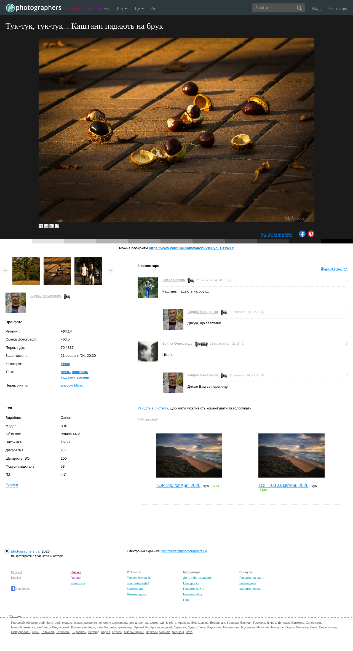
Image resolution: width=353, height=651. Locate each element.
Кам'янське (79, 627)
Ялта (189, 632)
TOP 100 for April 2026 (178, 485)
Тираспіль (79, 632)
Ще (138, 8)
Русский (16, 572)
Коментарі (78, 583)
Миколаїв (263, 627)
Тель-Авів (48, 632)
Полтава (302, 627)
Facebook (20, 588)
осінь (65, 372)
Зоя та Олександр (177, 343)
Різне (65, 364)
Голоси (12, 484)
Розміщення (247, 583)
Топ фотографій (138, 583)
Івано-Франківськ (23, 627)
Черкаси (151, 632)
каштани (79, 372)
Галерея (98, 8)
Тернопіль (63, 632)
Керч (92, 627)
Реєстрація (337, 8)
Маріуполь (214, 627)
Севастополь (328, 627)
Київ (100, 627)
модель (67, 622)
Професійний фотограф (28, 622)
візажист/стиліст (85, 622)
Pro (153, 8)
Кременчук (124, 627)
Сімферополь (20, 632)
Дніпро (271, 622)
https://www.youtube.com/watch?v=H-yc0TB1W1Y (191, 248)
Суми (35, 632)
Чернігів (164, 632)
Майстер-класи (250, 588)
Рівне (313, 627)
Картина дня (135, 588)
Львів (201, 627)
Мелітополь (231, 627)
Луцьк (192, 627)
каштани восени (75, 377)
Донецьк (284, 622)
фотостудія (157, 622)
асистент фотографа (113, 622)
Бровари (233, 622)
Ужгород (93, 632)
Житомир (297, 622)
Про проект (191, 583)
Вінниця (246, 622)
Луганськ (179, 627)
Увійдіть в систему (153, 408)
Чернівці (178, 632)
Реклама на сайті (251, 577)
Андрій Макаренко (45, 296)
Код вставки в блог (276, 234)
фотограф (53, 622)
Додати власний (334, 268)
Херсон (117, 632)
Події (186, 599)
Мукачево (248, 627)
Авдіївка (184, 622)
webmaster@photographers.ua (184, 551)
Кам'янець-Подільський (53, 627)
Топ (121, 8)
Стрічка (74, 8)
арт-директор (138, 622)
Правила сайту (193, 588)
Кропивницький (161, 627)
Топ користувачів (139, 577)
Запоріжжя (313, 622)
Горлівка (259, 622)
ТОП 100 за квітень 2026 (283, 485)
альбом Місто (72, 385)
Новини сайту (192, 594)
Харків (105, 632)
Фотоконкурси (136, 594)
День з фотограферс (197, 577)
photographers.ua (25, 551)
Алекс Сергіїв (173, 280)
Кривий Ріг (141, 627)
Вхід (316, 8)
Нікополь (277, 627)
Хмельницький (134, 632)
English (16, 577)
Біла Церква (199, 622)
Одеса (289, 627)
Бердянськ (217, 622)
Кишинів (110, 627)
